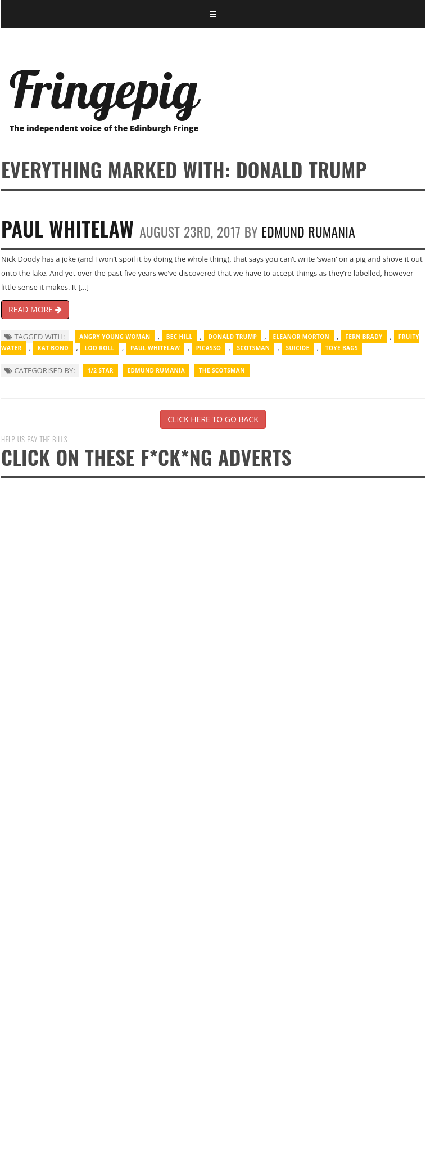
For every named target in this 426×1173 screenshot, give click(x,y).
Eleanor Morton (301, 337)
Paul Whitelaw (67, 228)
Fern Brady (363, 337)
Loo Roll (99, 348)
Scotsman (253, 348)
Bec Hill (179, 337)
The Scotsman (222, 370)
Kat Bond (53, 348)
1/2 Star (101, 370)
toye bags (341, 348)
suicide (298, 348)
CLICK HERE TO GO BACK (212, 419)
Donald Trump (233, 337)
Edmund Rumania (308, 231)
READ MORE (35, 309)
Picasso (208, 348)
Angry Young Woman (114, 337)
